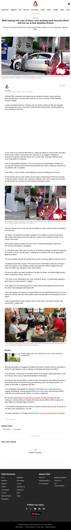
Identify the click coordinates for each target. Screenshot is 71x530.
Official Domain (19, 527)
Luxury (19, 483)
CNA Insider (20, 480)
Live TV (3, 493)
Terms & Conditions (30, 527)
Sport (18, 493)
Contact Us (57, 480)
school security (17, 429)
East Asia (26, 10)
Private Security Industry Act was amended (38, 398)
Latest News (5, 10)
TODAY (49, 10)
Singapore (14, 10)
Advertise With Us (44, 480)
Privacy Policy (40, 527)
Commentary (35, 10)
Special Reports (6, 496)
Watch (62, 10)
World (18, 496)
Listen (68, 10)
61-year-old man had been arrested (52, 413)
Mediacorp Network (60, 477)
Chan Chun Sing (6, 429)
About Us (42, 477)
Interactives (20, 490)
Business (4, 480)
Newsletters (5, 499)
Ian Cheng (8, 90)
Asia (20, 10)
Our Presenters (43, 483)
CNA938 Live (21, 486)
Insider (43, 10)
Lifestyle (55, 10)
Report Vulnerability (51, 527)
